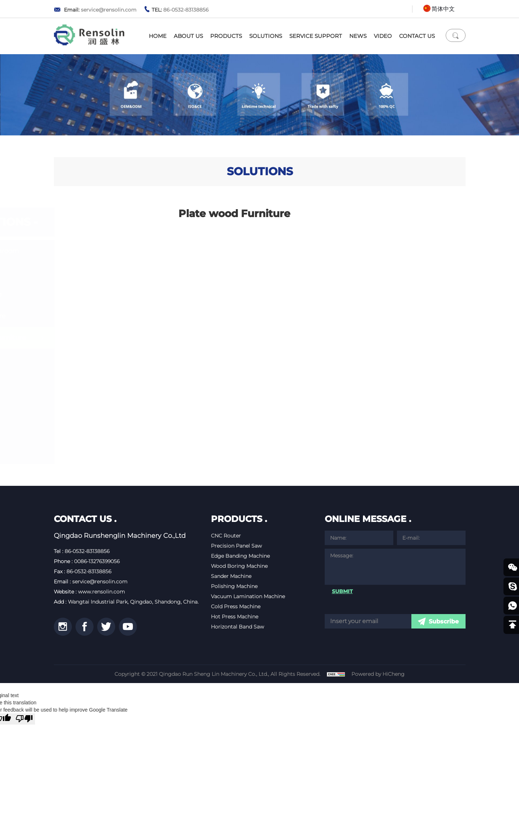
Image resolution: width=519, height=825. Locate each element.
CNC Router (226, 535)
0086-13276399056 (97, 561)
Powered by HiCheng (378, 674)
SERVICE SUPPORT (315, 36)
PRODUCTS (226, 36)
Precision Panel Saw (236, 546)
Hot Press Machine (234, 616)
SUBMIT (342, 591)
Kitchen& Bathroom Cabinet (100, 256)
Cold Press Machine (235, 606)
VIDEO (383, 36)
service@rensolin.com (109, 10)
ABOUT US (188, 36)
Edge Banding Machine (240, 556)
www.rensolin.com (101, 591)
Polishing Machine (234, 586)
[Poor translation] (24, 719)
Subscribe (444, 621)
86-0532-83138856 (186, 10)
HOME (157, 36)
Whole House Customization (91, 289)
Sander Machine (231, 576)
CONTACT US (417, 36)
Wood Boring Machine (239, 566)
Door (75, 359)
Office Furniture (93, 316)
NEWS (358, 36)
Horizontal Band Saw (237, 626)
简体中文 (443, 8)
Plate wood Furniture (103, 338)
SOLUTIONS (265, 36)
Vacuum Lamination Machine (248, 596)
